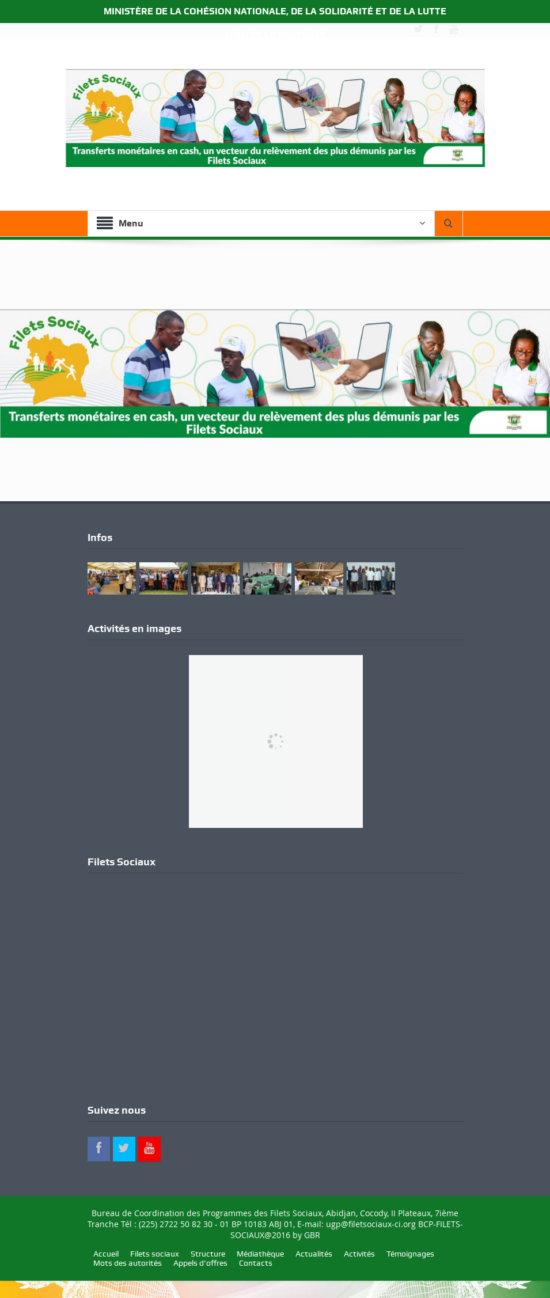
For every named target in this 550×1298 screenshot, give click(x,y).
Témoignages (410, 1253)
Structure (208, 1253)
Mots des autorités (127, 1262)
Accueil (106, 1253)
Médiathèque (260, 1253)
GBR (312, 1234)
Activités (359, 1253)
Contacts (255, 1262)
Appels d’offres (200, 1262)
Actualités (313, 1253)
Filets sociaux (154, 1253)
